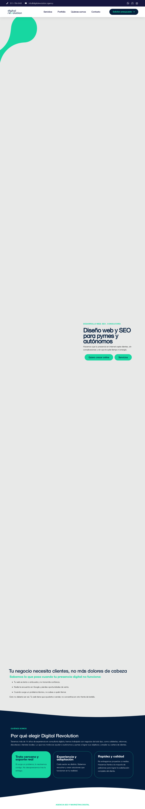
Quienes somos (78, 11)
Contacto (95, 11)
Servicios (48, 11)
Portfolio (61, 11)
